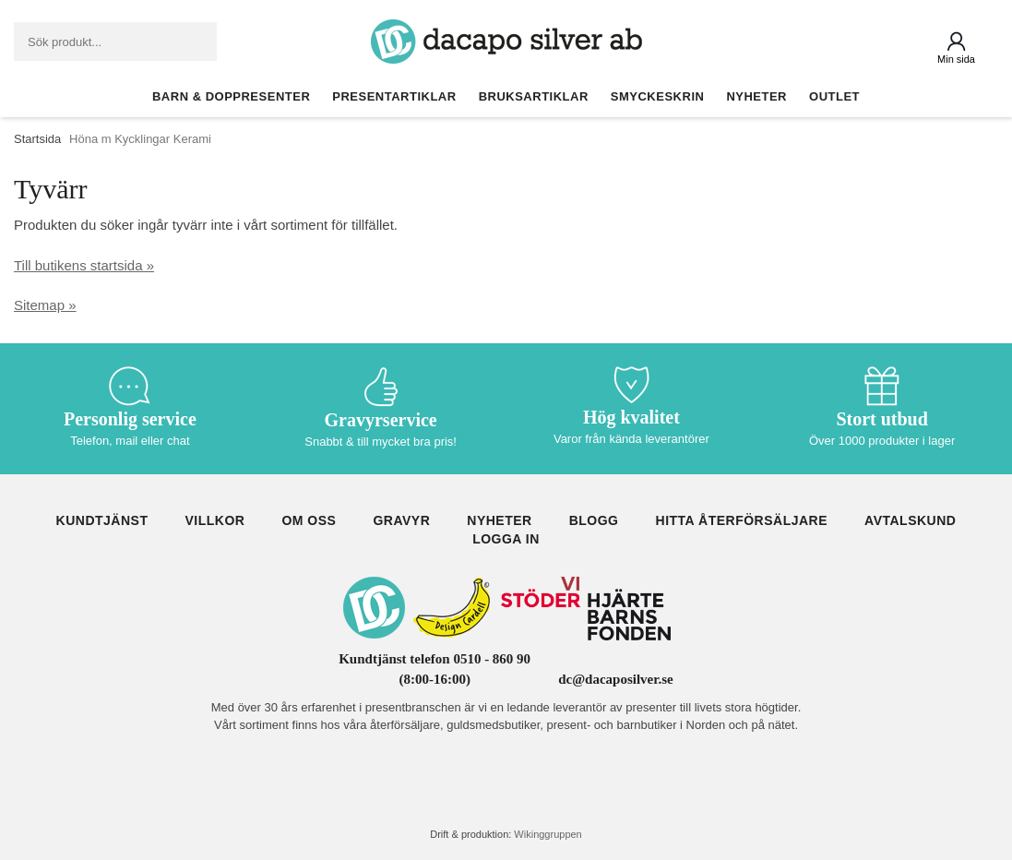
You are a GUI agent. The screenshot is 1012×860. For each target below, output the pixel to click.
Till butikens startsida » (84, 265)
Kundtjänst (102, 520)
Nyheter (756, 96)
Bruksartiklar (534, 96)
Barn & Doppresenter (231, 96)
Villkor (214, 520)
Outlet (834, 96)
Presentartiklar (394, 96)
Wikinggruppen (547, 834)
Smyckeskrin (658, 96)
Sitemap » (45, 305)
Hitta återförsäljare (742, 520)
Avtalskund (910, 520)
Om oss (308, 520)
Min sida (956, 59)
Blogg (594, 520)
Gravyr (401, 520)
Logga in (506, 539)
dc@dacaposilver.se (615, 679)
